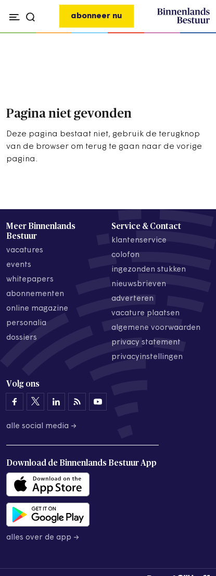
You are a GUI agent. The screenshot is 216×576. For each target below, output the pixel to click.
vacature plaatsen (145, 313)
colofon (125, 255)
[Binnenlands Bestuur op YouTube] (98, 401)
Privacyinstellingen (147, 357)
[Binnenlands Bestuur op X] (35, 401)
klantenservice (139, 241)
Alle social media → (41, 426)
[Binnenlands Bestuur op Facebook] (14, 401)
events (18, 265)
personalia (26, 323)
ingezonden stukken (148, 270)
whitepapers (30, 280)
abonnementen (35, 294)
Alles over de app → (43, 538)
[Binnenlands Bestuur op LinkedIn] (56, 401)
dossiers (21, 338)
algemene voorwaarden (155, 328)
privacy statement (146, 343)
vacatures (24, 250)
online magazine (37, 309)
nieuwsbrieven (138, 284)
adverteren (132, 299)
